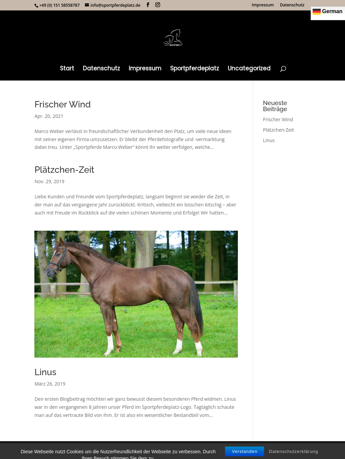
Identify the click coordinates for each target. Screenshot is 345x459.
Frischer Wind (62, 104)
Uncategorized (249, 69)
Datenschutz (292, 5)
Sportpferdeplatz (194, 69)
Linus (45, 372)
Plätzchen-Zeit (64, 170)
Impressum (263, 5)
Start (67, 69)
